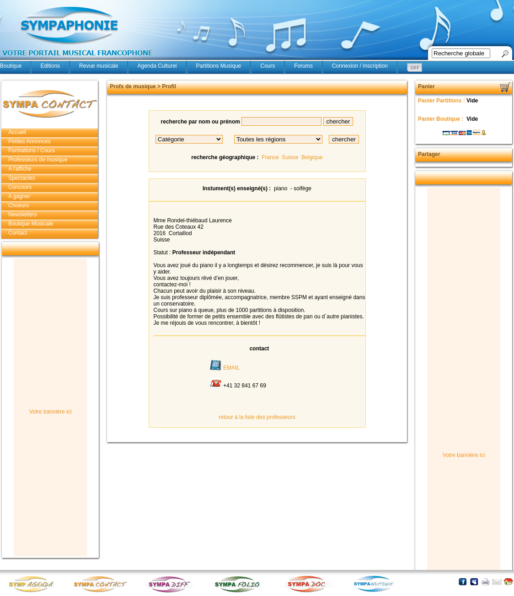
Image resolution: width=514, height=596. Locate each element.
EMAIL (231, 368)
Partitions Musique (218, 66)
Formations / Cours (31, 150)
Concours (20, 187)
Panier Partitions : (442, 100)
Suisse (290, 157)
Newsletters (22, 214)
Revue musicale (98, 66)
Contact (17, 233)
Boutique (10, 66)
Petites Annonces (29, 141)
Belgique (312, 157)
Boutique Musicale (30, 223)
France (270, 157)
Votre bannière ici (50, 411)
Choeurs (18, 205)
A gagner (19, 196)
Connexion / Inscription (360, 66)
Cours (267, 66)
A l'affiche (20, 169)
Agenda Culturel (157, 66)
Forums (303, 66)
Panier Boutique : (441, 119)
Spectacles (21, 178)
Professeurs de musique (37, 159)
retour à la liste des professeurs (257, 417)
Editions (50, 66)
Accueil (17, 132)
